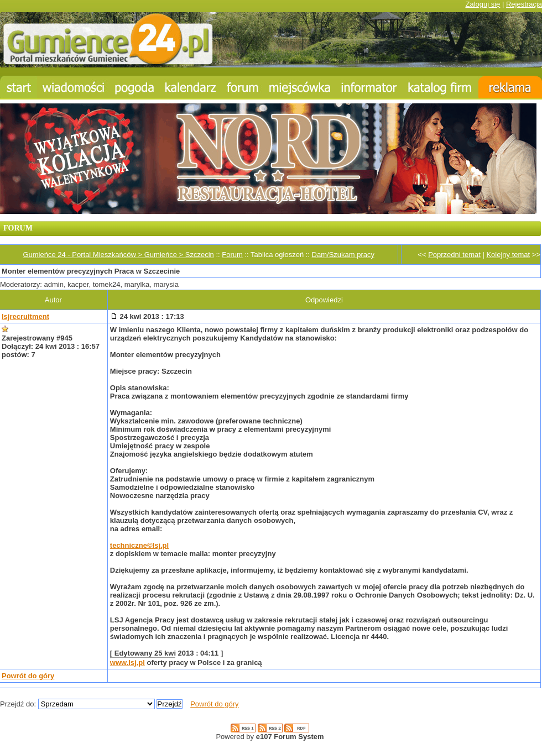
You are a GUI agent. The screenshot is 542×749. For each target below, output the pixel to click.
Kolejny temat (508, 254)
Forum (232, 254)
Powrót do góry (28, 676)
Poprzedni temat (454, 254)
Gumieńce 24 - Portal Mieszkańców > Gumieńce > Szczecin (118, 254)
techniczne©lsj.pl (139, 545)
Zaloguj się (482, 4)
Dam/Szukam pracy (343, 254)
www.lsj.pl (127, 662)
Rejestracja (524, 4)
